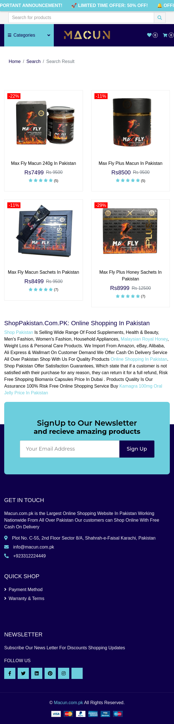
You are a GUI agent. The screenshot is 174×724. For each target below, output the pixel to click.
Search (33, 61)
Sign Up (137, 449)
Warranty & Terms (24, 598)
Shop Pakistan (18, 332)
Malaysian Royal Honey (144, 339)
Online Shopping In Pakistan (139, 359)
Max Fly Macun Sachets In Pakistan (43, 272)
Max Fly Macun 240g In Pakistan (43, 163)
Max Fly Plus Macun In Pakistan (131, 163)
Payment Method (23, 589)
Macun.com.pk (68, 702)
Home (15, 61)
